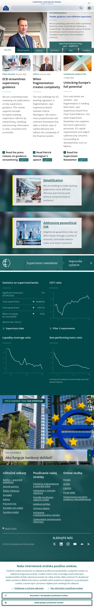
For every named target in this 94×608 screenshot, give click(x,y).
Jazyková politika (41, 504)
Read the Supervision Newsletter (71, 156)
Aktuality (7, 50)
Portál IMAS (69, 492)
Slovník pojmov (11, 486)
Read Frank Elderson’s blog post (70, 44)
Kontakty (7, 495)
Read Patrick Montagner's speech (42, 156)
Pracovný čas (9, 503)
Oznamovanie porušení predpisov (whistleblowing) (77, 498)
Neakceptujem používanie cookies (48, 602)
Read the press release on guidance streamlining (14, 156)
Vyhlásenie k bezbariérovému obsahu (46, 513)
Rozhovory (55, 50)
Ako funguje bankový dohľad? (45, 455)
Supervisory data (15, 328)
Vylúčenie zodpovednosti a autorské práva (46, 485)
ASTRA (66, 484)
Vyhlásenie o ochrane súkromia (44, 491)
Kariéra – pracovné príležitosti (12, 481)
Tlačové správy (23, 50)
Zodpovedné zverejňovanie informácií (47, 520)
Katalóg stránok (11, 528)
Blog (70, 50)
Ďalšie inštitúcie (11, 490)
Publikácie (86, 50)
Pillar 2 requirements (64, 328)
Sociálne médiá (11, 512)
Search (81, 8)
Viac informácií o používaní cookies (66, 588)
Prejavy (39, 50)
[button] (89, 3)
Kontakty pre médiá (13, 507)
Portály (66, 479)
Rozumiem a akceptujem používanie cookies (49, 595)
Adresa (6, 499)
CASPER (67, 488)
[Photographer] (28, 69)
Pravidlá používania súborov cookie (43, 498)
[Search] (45, 8)
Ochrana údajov (41, 508)
